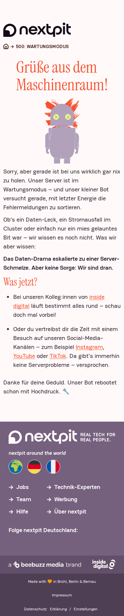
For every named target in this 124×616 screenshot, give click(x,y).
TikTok (58, 356)
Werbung (65, 499)
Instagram (89, 347)
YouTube (24, 356)
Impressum (62, 595)
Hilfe (22, 511)
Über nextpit (70, 511)
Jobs (22, 487)
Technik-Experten (77, 487)
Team (23, 499)
